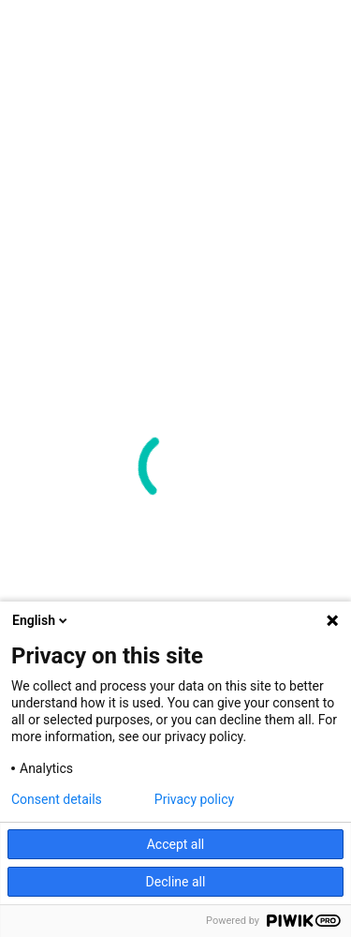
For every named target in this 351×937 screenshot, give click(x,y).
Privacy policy (194, 799)
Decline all (176, 881)
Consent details (56, 799)
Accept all (176, 844)
